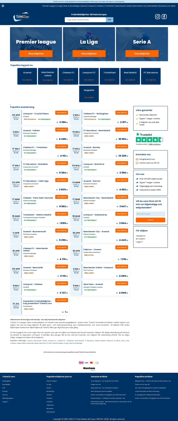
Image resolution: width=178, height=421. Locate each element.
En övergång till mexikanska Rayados (147, 395)
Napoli (19, 343)
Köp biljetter (6, 384)
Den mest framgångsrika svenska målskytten (150, 388)
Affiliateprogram (7, 398)
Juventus (13, 343)
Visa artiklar (89, 97)
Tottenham (109, 6)
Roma (123, 341)
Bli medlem (140, 239)
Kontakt (5, 391)
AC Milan (171, 6)
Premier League (48, 6)
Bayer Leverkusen (28, 343)
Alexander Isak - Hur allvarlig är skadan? (104, 388)
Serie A (66, 6)
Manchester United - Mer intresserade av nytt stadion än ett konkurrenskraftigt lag (111, 403)
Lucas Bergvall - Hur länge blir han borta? (105, 381)
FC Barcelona (89, 341)
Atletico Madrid (100, 341)
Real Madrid (152, 6)
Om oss (5, 395)
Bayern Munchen (40, 343)
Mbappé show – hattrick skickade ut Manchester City (153, 381)
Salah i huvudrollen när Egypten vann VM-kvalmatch (108, 395)
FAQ (3, 388)
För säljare (142, 230)
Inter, (127, 341)
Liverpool (91, 6)
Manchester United (123, 6)
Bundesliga (74, 6)
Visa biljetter (36, 53)
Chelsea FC (52, 341)
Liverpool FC (61, 341)
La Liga (59, 6)
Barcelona (163, 6)
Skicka (150, 220)
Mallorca (110, 341)
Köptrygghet (6, 381)
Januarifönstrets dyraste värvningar (147, 391)
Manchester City (140, 6)
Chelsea (100, 6)
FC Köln (49, 343)
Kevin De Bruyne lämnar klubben (101, 391)
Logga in (139, 242)
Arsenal (84, 6)
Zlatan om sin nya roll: (142, 384)
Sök (109, 19)
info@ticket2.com (147, 159)
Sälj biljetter (140, 236)
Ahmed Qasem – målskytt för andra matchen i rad (108, 398)
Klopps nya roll (96, 384)
